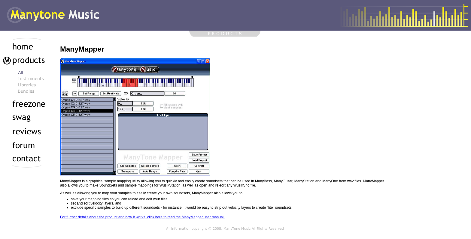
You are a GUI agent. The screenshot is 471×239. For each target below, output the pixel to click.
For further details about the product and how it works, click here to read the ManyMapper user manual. (142, 217)
